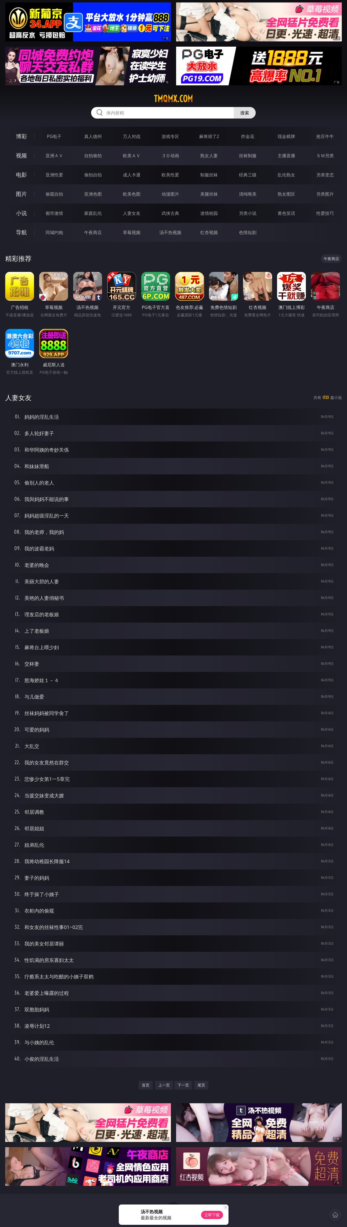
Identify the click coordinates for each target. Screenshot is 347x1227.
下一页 (183, 1085)
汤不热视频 (170, 232)
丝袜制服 (247, 156)
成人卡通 (131, 175)
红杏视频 (209, 232)
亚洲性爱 (54, 175)
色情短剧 (247, 232)
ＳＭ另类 (325, 156)
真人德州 (93, 136)
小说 (21, 213)
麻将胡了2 (209, 136)
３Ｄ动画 (170, 156)
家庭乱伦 (93, 213)
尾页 (201, 1085)
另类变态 (325, 175)
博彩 (21, 136)
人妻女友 (131, 213)
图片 (21, 194)
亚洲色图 (93, 194)
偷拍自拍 (93, 175)
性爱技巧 (325, 213)
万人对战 (131, 136)
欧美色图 (131, 194)
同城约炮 (54, 232)
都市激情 (54, 213)
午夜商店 (93, 232)
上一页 (164, 1085)
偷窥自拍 (54, 194)
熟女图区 (286, 194)
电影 (21, 174)
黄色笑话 (286, 213)
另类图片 (325, 194)
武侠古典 (170, 213)
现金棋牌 (286, 136)
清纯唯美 (247, 194)
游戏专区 (170, 136)
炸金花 (247, 136)
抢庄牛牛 (325, 136)
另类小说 (247, 213)
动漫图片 (170, 194)
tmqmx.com (173, 98)
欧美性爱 (170, 175)
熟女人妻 (209, 156)
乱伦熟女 (286, 175)
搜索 (244, 113)
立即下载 (212, 1214)
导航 (21, 232)
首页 (145, 1085)
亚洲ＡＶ (54, 156)
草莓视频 (131, 232)
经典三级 (247, 175)
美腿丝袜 (209, 194)
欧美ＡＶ (131, 156)
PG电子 (54, 136)
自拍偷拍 (93, 156)
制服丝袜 (209, 175)
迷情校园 (209, 213)
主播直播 (286, 156)
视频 (21, 155)
